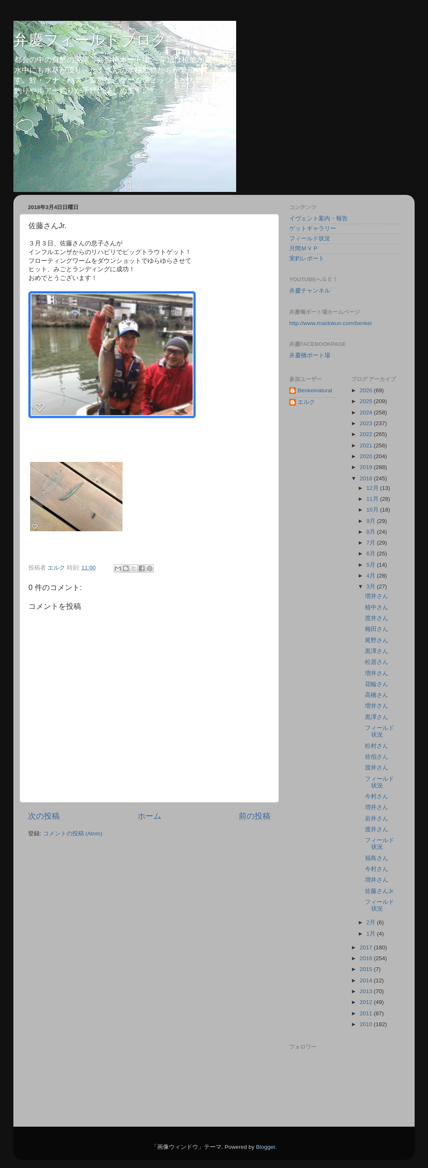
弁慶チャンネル (309, 291)
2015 (366, 969)
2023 (366, 423)
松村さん (376, 746)
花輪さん (376, 684)
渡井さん (376, 618)
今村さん (376, 796)
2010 (366, 1024)
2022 (366, 434)
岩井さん (376, 818)
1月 (372, 934)
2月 (372, 922)
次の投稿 (44, 816)
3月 (372, 586)
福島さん (376, 858)
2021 (366, 445)
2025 (366, 401)
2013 (366, 991)
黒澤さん (376, 651)
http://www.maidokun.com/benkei (330, 323)
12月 (373, 488)
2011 (366, 1013)
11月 (373, 499)
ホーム (149, 816)
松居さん (376, 662)
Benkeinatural (315, 390)
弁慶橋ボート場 (309, 355)
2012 (366, 1002)
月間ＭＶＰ (303, 248)
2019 (366, 467)
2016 (366, 958)
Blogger (265, 1147)
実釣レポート (306, 258)
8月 (372, 532)
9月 (372, 521)
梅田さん (376, 629)
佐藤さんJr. (379, 891)
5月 (372, 565)
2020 (366, 456)
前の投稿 (254, 816)
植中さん (376, 607)
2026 (366, 390)
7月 (372, 543)
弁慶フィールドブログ (90, 39)
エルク (306, 402)
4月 (372, 576)
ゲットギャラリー (312, 228)
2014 (366, 980)
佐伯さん (376, 757)
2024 (366, 412)
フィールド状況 (309, 238)
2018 (366, 478)
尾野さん (376, 640)
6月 (372, 553)
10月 (373, 510)
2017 (366, 947)
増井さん (376, 596)
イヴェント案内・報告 (318, 218)
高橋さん (376, 695)
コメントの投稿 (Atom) (72, 833)
